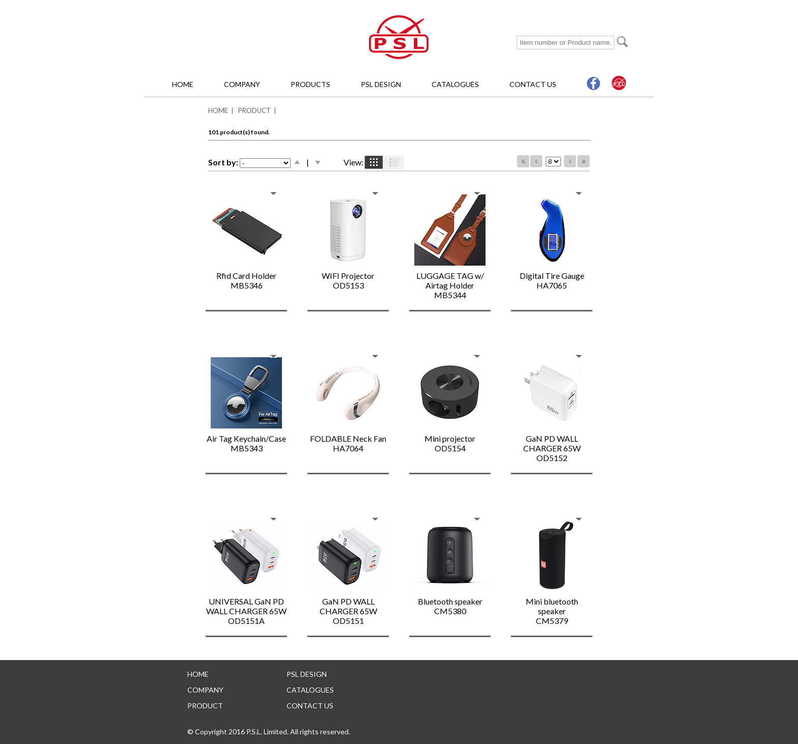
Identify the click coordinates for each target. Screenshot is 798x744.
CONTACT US (532, 84)
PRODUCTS (310, 84)
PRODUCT (254, 110)
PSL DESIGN (381, 84)
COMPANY (242, 84)
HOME (182, 84)
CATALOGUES (455, 84)
